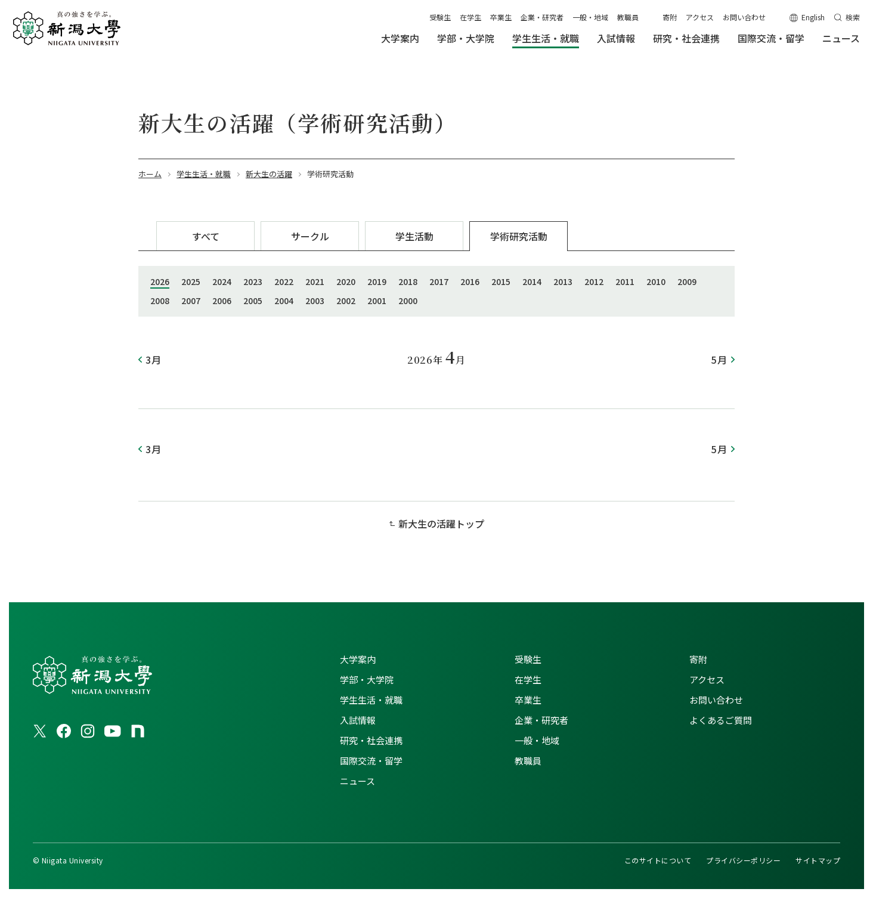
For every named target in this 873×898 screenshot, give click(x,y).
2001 (376, 300)
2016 (469, 281)
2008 (159, 300)
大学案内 (358, 659)
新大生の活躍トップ (441, 523)
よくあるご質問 (720, 720)
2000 (407, 300)
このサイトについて (657, 860)
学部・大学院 (367, 679)
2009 (686, 281)
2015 (500, 281)
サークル (310, 236)
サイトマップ (817, 860)
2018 (407, 281)
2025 (190, 281)
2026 (159, 281)
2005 (252, 300)
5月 (719, 359)
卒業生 (501, 17)
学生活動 (414, 236)
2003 (314, 300)
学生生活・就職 (371, 699)
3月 (154, 359)
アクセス (700, 17)
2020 (345, 281)
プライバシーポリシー (743, 860)
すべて (205, 236)
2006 (221, 300)
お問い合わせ (744, 17)
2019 (376, 281)
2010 (655, 281)
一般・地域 (590, 17)
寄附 (670, 17)
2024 (221, 281)
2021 (314, 281)
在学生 (470, 17)
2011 (624, 281)
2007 (190, 300)
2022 (283, 281)
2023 (252, 281)
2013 (562, 281)
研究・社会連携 (371, 740)
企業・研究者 (542, 17)
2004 (283, 300)
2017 (438, 281)
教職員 (628, 17)
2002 (345, 300)
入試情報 (358, 720)
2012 (593, 281)
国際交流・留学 (371, 760)
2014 (531, 281)
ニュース (357, 781)
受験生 (440, 17)
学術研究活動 (518, 236)
